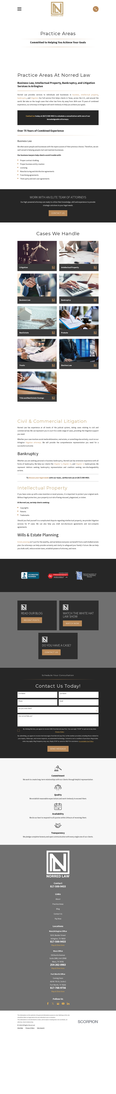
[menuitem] (20, 1028)
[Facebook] (48, 1003)
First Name (21, 693)
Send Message (58, 749)
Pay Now (58, 919)
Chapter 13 (67, 464)
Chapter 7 (58, 464)
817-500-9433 (58, 886)
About (58, 899)
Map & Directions (58, 945)
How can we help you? (25, 716)
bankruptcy (21, 98)
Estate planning (23, 542)
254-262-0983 (58, 964)
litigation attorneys (33, 442)
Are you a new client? (25, 708)
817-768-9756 (58, 987)
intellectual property (89, 95)
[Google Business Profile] (58, 1003)
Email (61, 701)
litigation (34, 98)
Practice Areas (57, 904)
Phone (20, 701)
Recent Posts (31, 620)
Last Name (63, 693)
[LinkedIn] (68, 1003)
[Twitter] (53, 1003)
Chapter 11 (80, 464)
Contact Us (58, 213)
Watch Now (72, 623)
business (75, 95)
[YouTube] (63, 1003)
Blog (58, 909)
